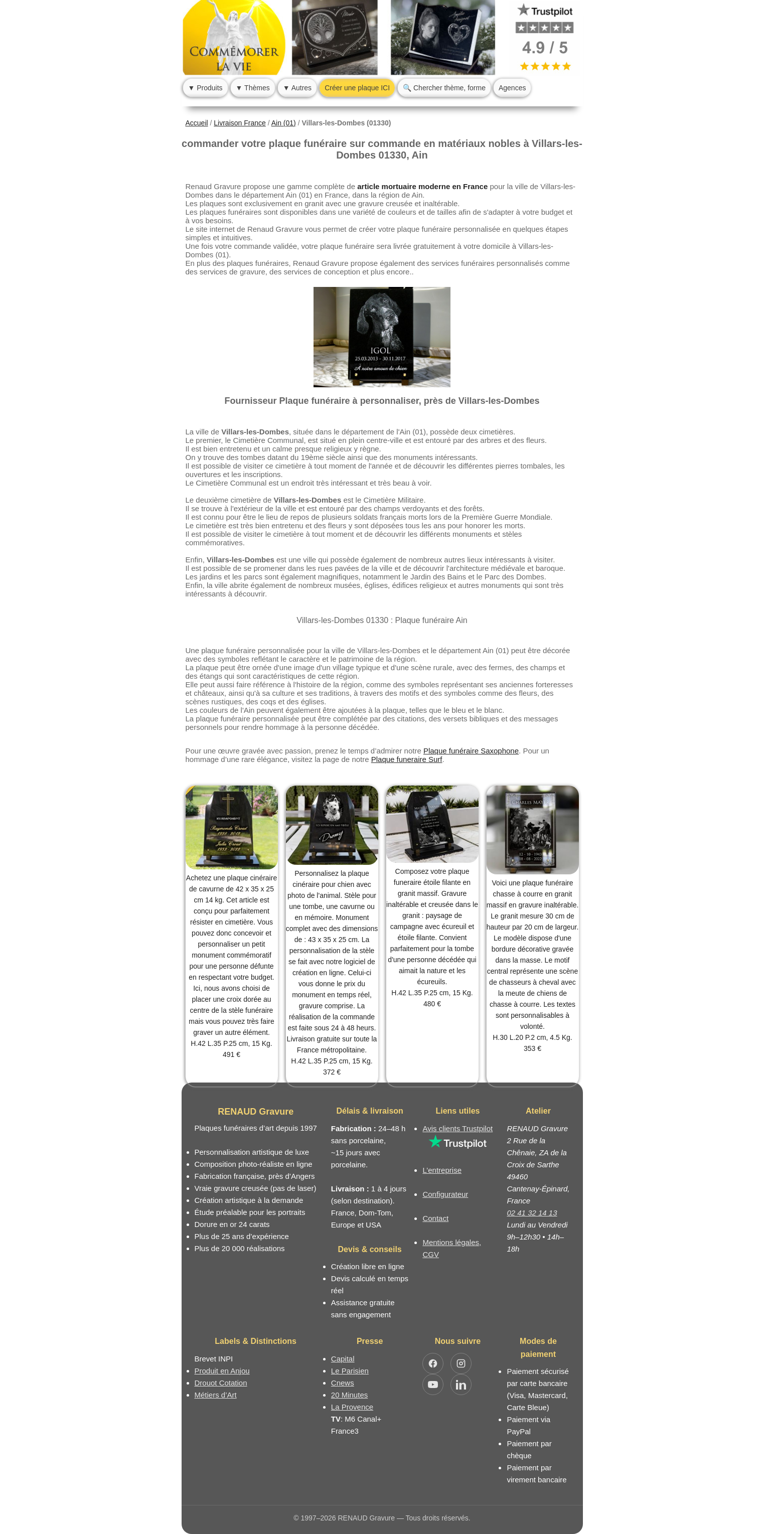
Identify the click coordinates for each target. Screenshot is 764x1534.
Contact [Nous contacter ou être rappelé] (435, 1218)
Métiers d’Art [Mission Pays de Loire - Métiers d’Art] (216, 1395)
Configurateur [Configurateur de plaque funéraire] (445, 1194)
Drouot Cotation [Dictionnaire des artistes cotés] (221, 1382)
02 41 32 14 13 (532, 1212)
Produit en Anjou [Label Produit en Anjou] (222, 1370)
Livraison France (240, 123)
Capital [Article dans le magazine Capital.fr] (343, 1358)
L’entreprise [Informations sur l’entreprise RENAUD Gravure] (442, 1170)
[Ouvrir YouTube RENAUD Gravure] (432, 1384)
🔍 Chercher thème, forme (444, 88)
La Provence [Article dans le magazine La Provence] (352, 1407)
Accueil (197, 123)
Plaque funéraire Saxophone (471, 750)
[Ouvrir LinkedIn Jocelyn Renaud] (461, 1384)
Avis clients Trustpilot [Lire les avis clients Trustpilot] (457, 1128)
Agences (512, 88)
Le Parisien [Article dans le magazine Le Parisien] (350, 1370)
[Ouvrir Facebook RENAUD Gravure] (432, 1363)
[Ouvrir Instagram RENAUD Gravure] (461, 1363)
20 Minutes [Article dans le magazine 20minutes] (349, 1395)
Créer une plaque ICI (357, 88)
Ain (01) (283, 123)
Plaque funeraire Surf (406, 759)
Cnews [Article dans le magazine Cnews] (342, 1382)
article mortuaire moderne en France (422, 186)
